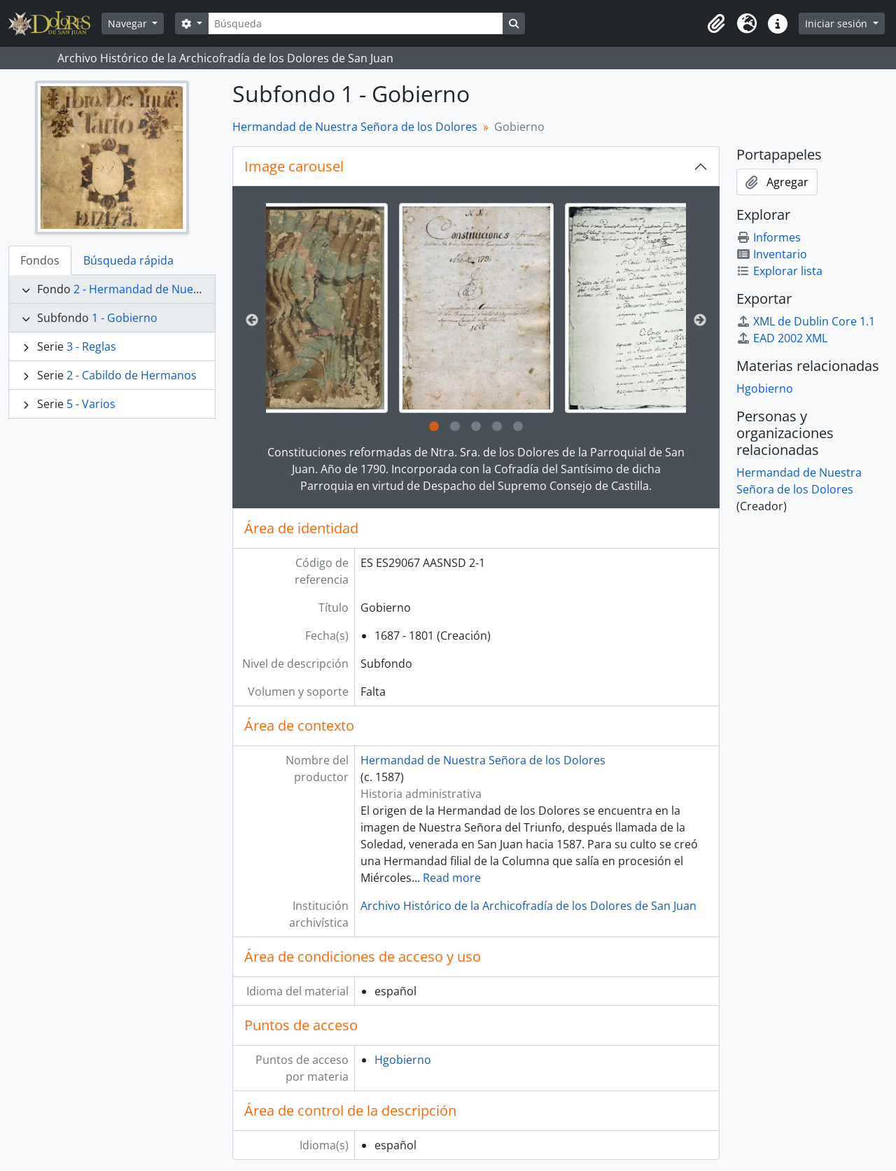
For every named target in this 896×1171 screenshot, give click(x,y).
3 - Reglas (91, 346)
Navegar (129, 23)
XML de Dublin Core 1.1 (805, 321)
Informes (768, 237)
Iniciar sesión (837, 23)
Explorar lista (779, 271)
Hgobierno (402, 1059)
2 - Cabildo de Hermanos (131, 375)
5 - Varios (90, 404)
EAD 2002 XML (781, 338)
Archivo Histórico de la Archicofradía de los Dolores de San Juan (528, 905)
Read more (452, 877)
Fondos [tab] (39, 260)
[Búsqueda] (355, 23)
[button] (716, 23)
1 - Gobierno (125, 317)
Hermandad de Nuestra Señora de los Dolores (354, 126)
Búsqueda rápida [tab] (128, 260)
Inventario (771, 254)
